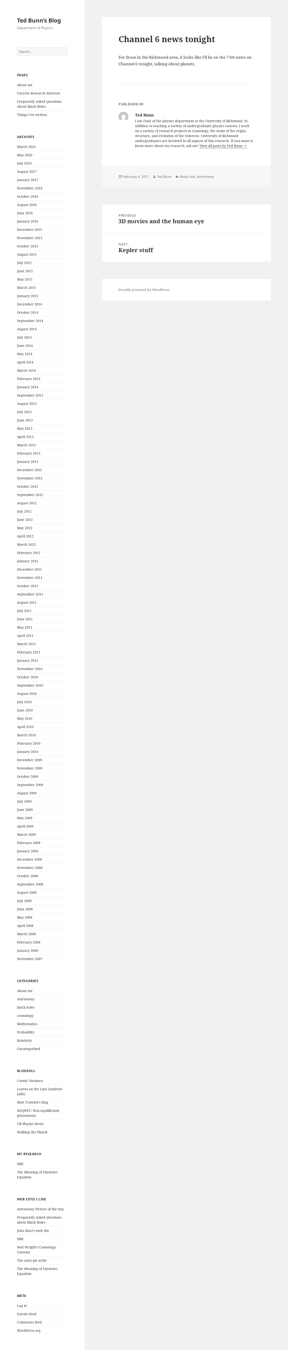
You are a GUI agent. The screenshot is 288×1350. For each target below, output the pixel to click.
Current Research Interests (38, 93)
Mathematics (27, 1024)
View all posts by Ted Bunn (221, 145)
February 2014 (28, 378)
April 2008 (25, 925)
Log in (22, 1305)
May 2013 (24, 428)
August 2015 (27, 254)
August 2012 (27, 503)
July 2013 (24, 412)
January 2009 (27, 851)
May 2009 (24, 818)
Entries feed (26, 1314)
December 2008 (29, 859)
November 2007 (29, 959)
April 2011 (25, 635)
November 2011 (29, 577)
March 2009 (26, 834)
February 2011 (28, 652)
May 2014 (24, 354)
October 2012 (27, 486)
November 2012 (29, 478)
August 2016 (27, 204)
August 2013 (27, 403)
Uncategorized (28, 1048)
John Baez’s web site (33, 1230)
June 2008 (25, 909)
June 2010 (25, 710)
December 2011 (29, 569)
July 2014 (24, 337)
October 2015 (27, 246)
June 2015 (25, 271)
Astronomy (25, 999)
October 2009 (27, 776)
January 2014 (27, 387)
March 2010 (26, 735)
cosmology (25, 1015)
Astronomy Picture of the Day (40, 1209)
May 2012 (24, 528)
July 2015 (24, 262)
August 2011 (27, 602)
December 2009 (29, 760)
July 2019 (24, 163)
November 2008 (29, 867)
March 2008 (26, 934)
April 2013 (25, 436)
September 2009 (30, 784)
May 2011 (24, 627)
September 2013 (30, 395)
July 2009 (24, 801)
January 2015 (27, 296)
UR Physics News (30, 1124)
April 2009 (25, 826)
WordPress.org (29, 1330)
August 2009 (27, 793)
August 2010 (27, 693)
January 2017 (27, 180)
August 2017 (27, 171)
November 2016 (29, 188)
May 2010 (24, 718)
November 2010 (29, 668)
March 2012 (26, 544)
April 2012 (25, 536)
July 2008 (24, 901)
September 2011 (30, 594)
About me (25, 85)
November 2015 (29, 238)
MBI (20, 1164)
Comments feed (29, 1322)
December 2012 (29, 470)
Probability (25, 1032)
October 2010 (27, 677)
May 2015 (24, 279)
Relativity (24, 1040)
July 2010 (24, 702)
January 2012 (27, 561)
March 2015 (26, 287)
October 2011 (27, 586)
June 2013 (25, 420)
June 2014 (25, 345)
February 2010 (28, 743)
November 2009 (29, 768)
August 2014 (27, 329)
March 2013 (26, 445)
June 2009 (25, 809)
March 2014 (26, 370)
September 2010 (30, 685)
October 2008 (27, 876)
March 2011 (26, 644)
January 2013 (27, 461)
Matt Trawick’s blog (32, 1102)
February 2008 (28, 942)
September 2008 (30, 884)
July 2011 (24, 610)
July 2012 (24, 511)
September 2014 (30, 320)
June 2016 (25, 213)
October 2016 (27, 196)
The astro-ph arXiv (32, 1260)
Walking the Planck (32, 1132)
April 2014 (25, 362)
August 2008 (27, 892)
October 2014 (27, 312)
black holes (26, 1007)
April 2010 (25, 726)
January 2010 (27, 751)
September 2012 (30, 494)
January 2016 (27, 221)
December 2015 (29, 229)
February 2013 (28, 453)
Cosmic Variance (30, 1080)
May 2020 (24, 155)
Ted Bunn (164, 176)
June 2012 (25, 519)
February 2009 (28, 842)
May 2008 (24, 917)
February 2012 (28, 552)
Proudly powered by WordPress (144, 289)
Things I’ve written (32, 114)
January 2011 (27, 660)
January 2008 (27, 950)
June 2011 (25, 619)
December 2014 (29, 304)
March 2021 (26, 146)
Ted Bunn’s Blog (39, 20)
